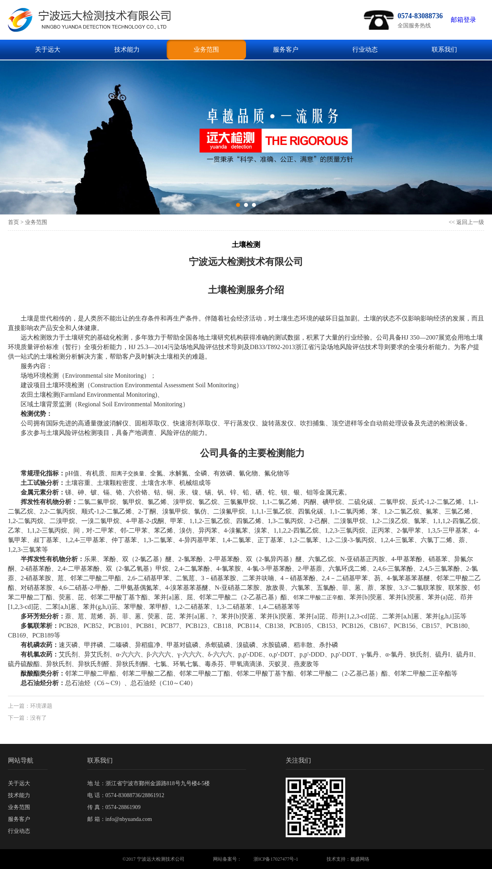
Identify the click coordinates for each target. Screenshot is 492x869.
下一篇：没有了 (27, 718)
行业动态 (365, 49)
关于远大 (47, 49)
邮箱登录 (463, 19)
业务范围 (206, 49)
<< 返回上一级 (466, 222)
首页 (13, 222)
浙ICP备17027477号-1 (276, 859)
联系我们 (444, 49)
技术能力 (127, 49)
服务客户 (285, 49)
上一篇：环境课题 (30, 706)
